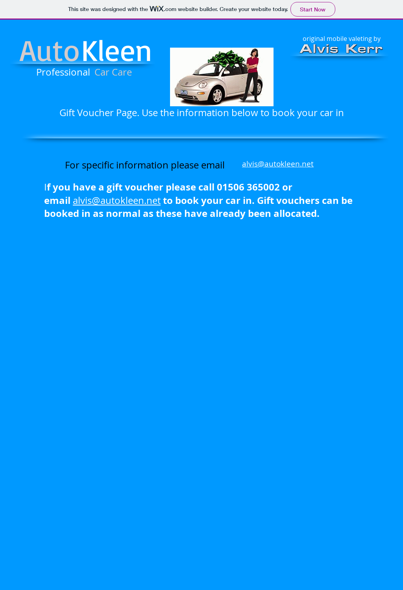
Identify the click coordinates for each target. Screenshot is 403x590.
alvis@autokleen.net (278, 164)
